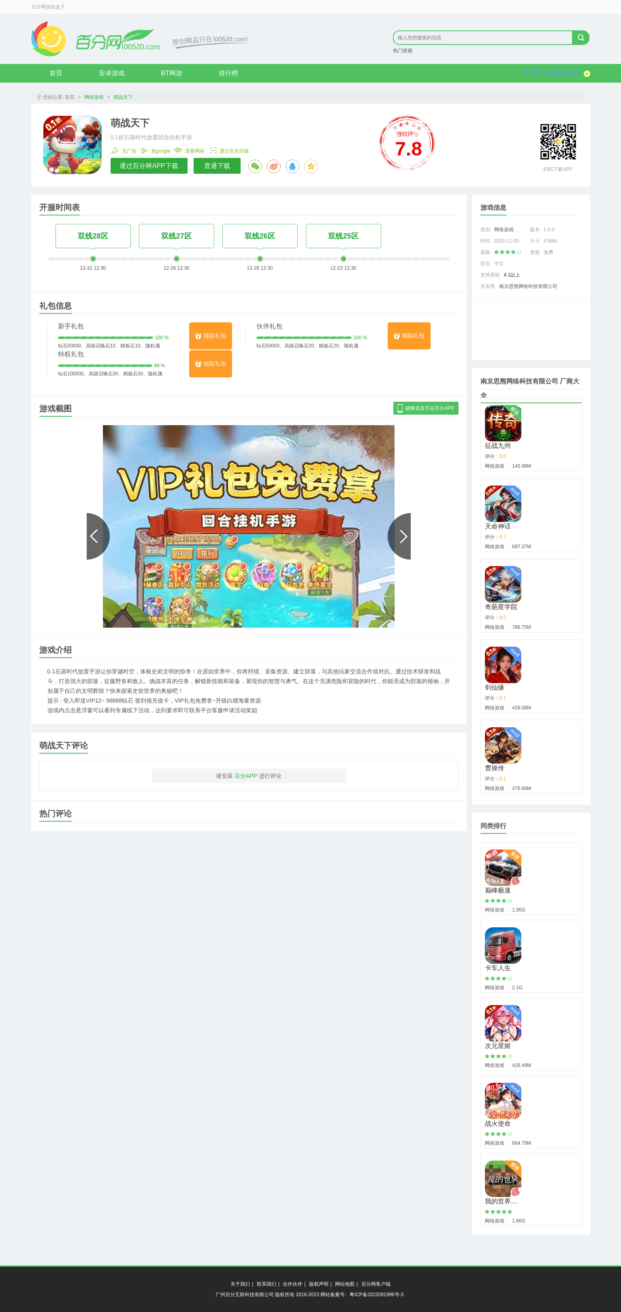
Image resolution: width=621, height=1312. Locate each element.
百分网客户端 (376, 1284)
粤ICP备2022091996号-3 (376, 1294)
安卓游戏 (112, 73)
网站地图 (344, 1284)
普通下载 (217, 165)
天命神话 (498, 526)
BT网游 (171, 73)
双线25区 (343, 236)
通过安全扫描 (228, 149)
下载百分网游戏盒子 (556, 73)
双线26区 (260, 236)
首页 (55, 73)
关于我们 (240, 1284)
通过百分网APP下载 (149, 165)
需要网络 (189, 149)
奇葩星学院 (501, 606)
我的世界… (501, 1201)
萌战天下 (123, 97)
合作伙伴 (292, 1284)
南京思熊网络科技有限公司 (528, 286)
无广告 (124, 149)
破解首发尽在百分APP (425, 408)
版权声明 (319, 1284)
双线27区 (176, 236)
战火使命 (498, 1123)
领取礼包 (210, 335)
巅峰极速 (498, 890)
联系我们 (266, 1284)
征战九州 (498, 445)
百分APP (246, 776)
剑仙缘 (494, 687)
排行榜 (228, 73)
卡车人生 (498, 968)
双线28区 (93, 236)
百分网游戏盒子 (48, 7)
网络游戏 (94, 97)
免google (155, 149)
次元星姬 (498, 1045)
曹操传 (494, 768)
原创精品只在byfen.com (140, 39)
